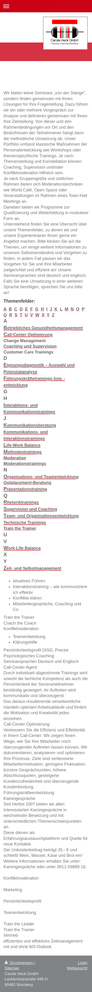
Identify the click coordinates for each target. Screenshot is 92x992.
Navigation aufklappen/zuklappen (46, 6)
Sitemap (12, 968)
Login (82, 963)
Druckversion (19, 963)
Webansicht (77, 968)
